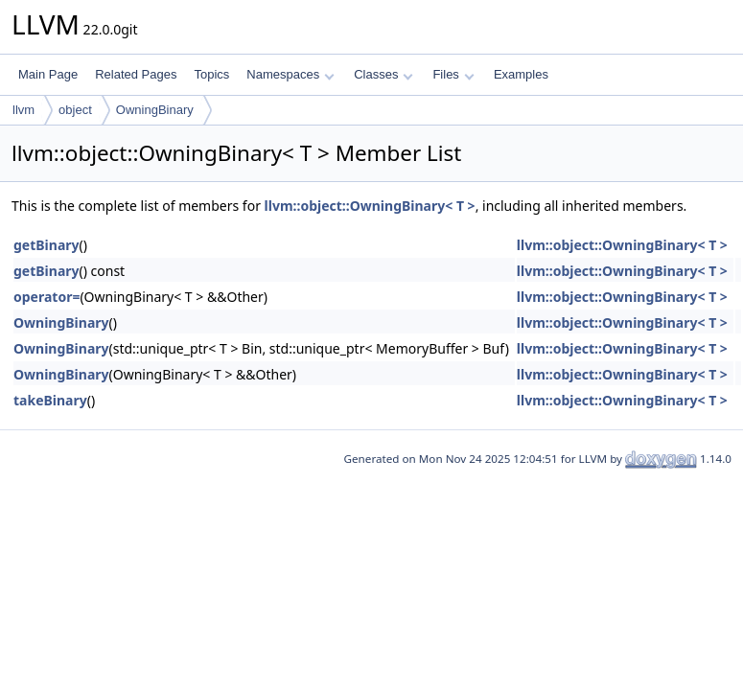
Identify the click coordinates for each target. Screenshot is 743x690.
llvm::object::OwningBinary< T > (370, 205)
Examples (521, 74)
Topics (211, 74)
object (75, 110)
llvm (23, 110)
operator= (46, 297)
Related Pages (135, 74)
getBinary (46, 245)
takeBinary (50, 400)
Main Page (48, 74)
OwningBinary (155, 110)
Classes (383, 74)
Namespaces (290, 74)
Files (453, 74)
